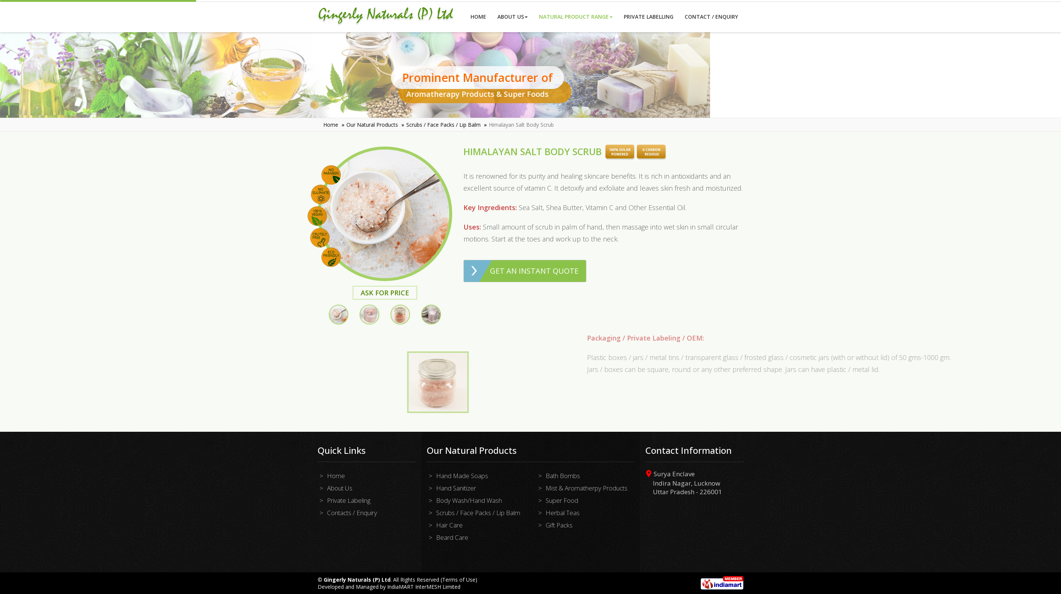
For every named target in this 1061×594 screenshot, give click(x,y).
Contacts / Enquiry (352, 512)
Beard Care (452, 537)
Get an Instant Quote (538, 271)
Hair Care (449, 525)
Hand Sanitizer (456, 488)
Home (478, 16)
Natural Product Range (576, 16)
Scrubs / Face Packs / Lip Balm (443, 124)
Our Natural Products (372, 124)
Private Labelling (648, 16)
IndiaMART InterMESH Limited (423, 586)
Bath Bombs (563, 475)
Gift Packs (559, 525)
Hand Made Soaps (462, 475)
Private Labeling (348, 500)
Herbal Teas (563, 512)
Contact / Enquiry (711, 16)
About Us (512, 16)
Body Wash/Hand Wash (469, 500)
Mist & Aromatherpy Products (586, 488)
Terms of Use (458, 579)
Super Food (562, 500)
